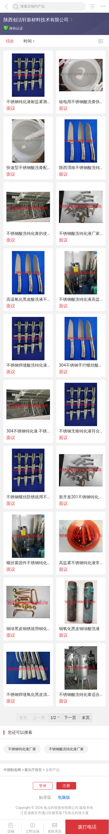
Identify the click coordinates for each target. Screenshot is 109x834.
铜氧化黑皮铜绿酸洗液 (79, 629)
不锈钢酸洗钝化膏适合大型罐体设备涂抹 (81, 694)
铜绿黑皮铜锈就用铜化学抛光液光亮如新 (28, 629)
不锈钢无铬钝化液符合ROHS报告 (81, 431)
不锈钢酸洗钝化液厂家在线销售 (81, 233)
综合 (10, 41)
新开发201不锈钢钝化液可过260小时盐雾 (81, 497)
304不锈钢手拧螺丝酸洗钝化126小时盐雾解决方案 (81, 365)
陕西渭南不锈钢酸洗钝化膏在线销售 (81, 168)
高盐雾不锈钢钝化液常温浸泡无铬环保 (81, 563)
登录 (43, 785)
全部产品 (53, 770)
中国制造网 (12, 770)
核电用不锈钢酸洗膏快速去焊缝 (81, 102)
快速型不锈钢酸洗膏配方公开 (28, 168)
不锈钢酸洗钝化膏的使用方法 (28, 233)
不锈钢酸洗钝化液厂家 (66, 749)
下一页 (70, 717)
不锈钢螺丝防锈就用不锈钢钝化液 (28, 497)
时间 (29, 41)
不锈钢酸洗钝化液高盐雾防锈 (81, 299)
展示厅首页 (33, 770)
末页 (86, 717)
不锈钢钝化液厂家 (22, 749)
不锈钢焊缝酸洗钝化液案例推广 (28, 365)
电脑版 (64, 797)
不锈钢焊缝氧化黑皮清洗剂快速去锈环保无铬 (28, 694)
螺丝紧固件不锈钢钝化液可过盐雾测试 (28, 563)
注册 (66, 785)
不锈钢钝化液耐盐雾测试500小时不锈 (28, 102)
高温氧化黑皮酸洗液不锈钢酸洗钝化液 (28, 299)
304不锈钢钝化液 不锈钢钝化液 (28, 431)
